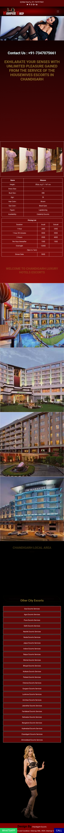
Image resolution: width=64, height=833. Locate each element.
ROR (43, 831)
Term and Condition (22, 831)
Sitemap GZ (50, 831)
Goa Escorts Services (32, 609)
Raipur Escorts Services (32, 654)
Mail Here (25, 2)
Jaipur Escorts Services (32, 643)
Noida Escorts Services (32, 637)
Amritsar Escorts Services (32, 700)
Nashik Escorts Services (32, 632)
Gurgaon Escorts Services (32, 689)
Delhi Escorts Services (32, 626)
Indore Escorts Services (32, 649)
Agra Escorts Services (32, 614)
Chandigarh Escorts (39, 827)
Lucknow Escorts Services (32, 694)
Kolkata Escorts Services (32, 671)
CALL (59, 830)
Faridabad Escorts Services (32, 711)
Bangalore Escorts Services (32, 723)
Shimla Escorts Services (32, 660)
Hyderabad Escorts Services (32, 729)
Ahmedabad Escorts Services (32, 740)
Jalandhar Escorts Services (32, 706)
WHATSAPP (8, 830)
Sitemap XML (36, 831)
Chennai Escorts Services (32, 683)
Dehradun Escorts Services (32, 717)
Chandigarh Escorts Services (32, 734)
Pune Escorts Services (32, 620)
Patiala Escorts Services (32, 677)
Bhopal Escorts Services (32, 666)
